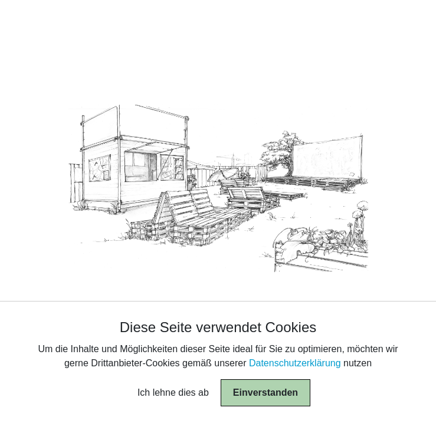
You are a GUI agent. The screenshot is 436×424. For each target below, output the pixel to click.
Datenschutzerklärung (295, 363)
